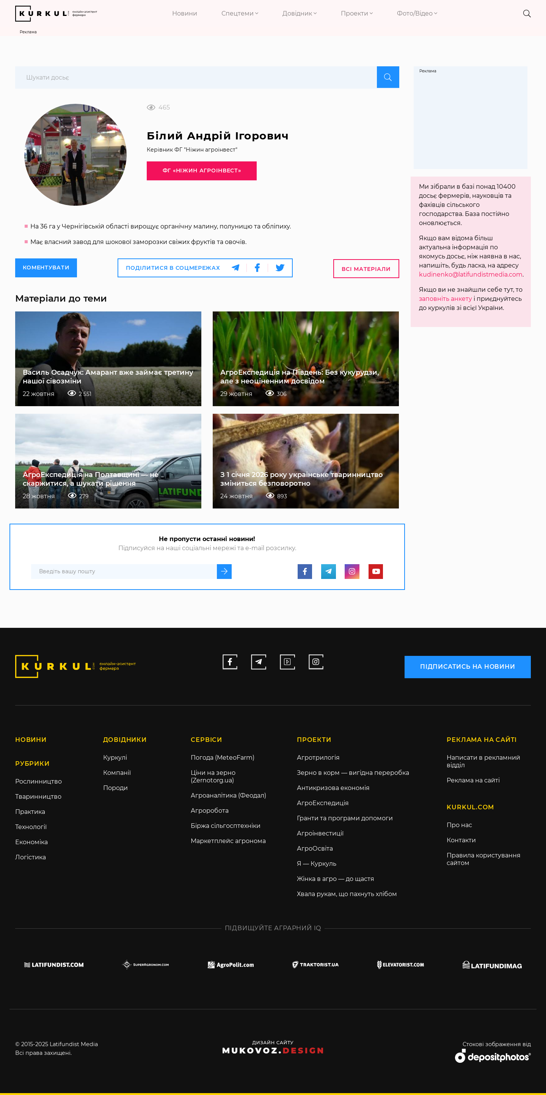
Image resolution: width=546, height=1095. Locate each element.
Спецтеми (239, 13)
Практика (30, 813)
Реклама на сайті (473, 782)
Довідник (299, 13)
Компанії (117, 774)
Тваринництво (38, 798)
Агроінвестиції (320, 835)
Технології (31, 828)
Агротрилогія (318, 759)
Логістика (30, 859)
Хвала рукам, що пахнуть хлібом (347, 895)
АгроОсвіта (315, 850)
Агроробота (210, 812)
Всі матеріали (366, 270)
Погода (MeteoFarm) (222, 759)
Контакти (461, 842)
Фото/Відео (417, 13)
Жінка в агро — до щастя (335, 880)
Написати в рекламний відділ (483, 763)
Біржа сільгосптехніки (225, 827)
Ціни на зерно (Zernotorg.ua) (213, 778)
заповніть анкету (445, 298)
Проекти (357, 13)
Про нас (459, 827)
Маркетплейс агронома (228, 842)
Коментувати (46, 269)
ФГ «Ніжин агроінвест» (194, 174)
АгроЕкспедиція (323, 805)
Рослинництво (38, 783)
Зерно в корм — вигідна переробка (353, 774)
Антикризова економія (333, 789)
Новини (184, 13)
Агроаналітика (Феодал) (228, 797)
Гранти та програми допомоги (345, 820)
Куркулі (115, 759)
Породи (115, 789)
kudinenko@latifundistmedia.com (471, 274)
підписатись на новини (467, 667)
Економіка (31, 844)
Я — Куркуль (316, 865)
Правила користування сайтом (484, 861)
